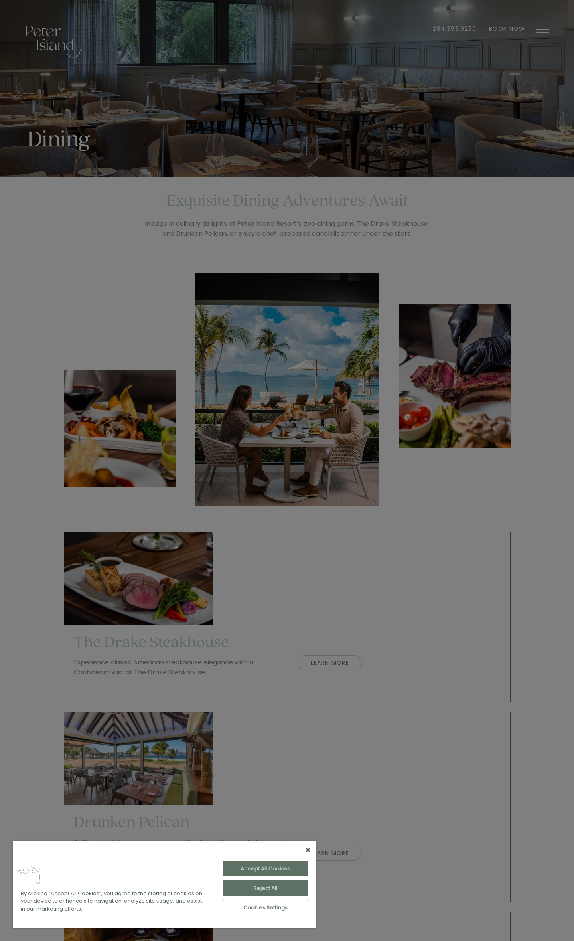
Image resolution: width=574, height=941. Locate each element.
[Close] (308, 850)
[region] (164, 884)
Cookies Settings (265, 907)
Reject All (265, 888)
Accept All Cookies (265, 868)
